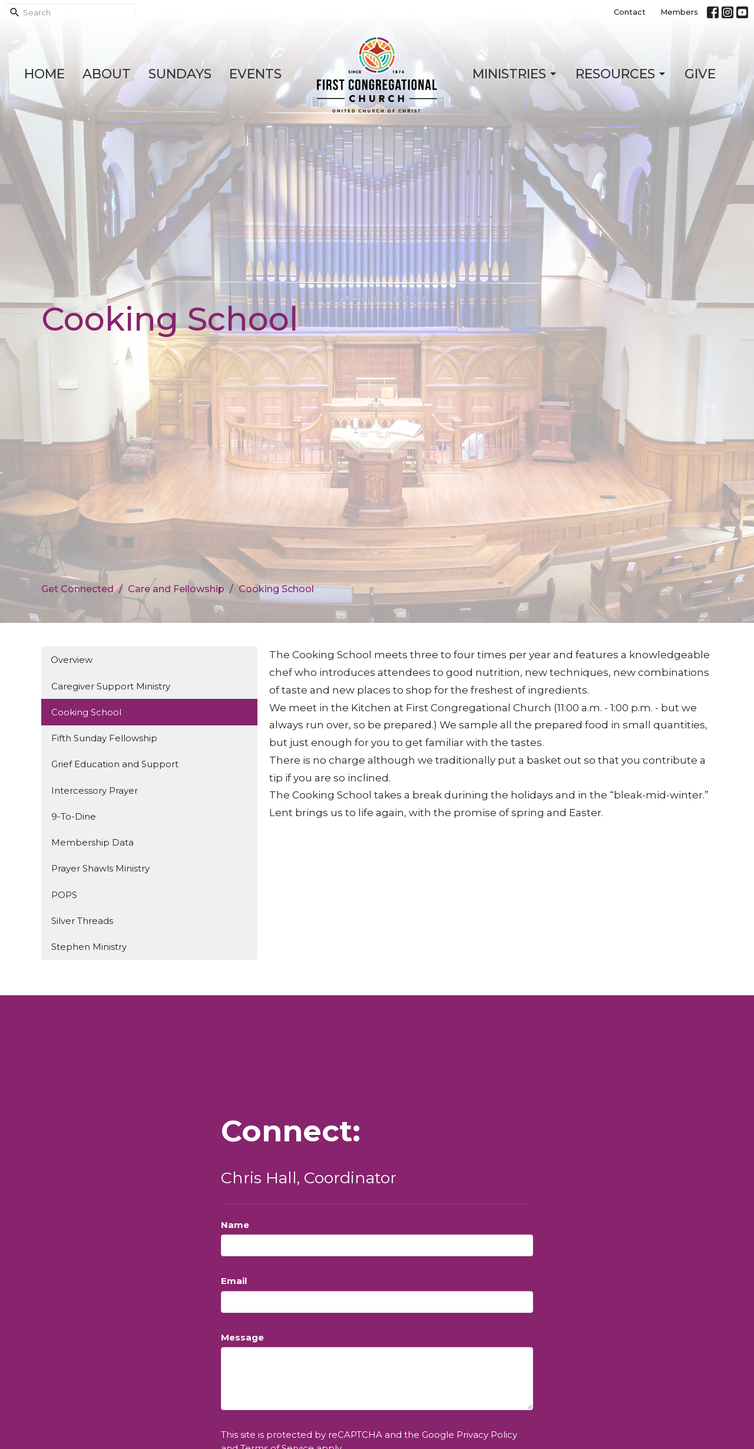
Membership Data (92, 842)
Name (235, 1224)
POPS (64, 894)
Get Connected (77, 589)
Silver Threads (82, 920)
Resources (621, 74)
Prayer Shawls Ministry (100, 868)
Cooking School (86, 712)
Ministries (515, 74)
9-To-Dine (73, 816)
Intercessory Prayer (94, 790)
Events (255, 74)
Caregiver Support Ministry (110, 686)
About (106, 74)
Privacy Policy (487, 1434)
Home (44, 74)
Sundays (179, 74)
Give (700, 74)
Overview (71, 659)
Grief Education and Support (114, 764)
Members (679, 11)
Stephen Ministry (89, 946)
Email (234, 1280)
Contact (630, 11)
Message (242, 1337)
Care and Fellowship (176, 589)
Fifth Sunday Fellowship (104, 738)
